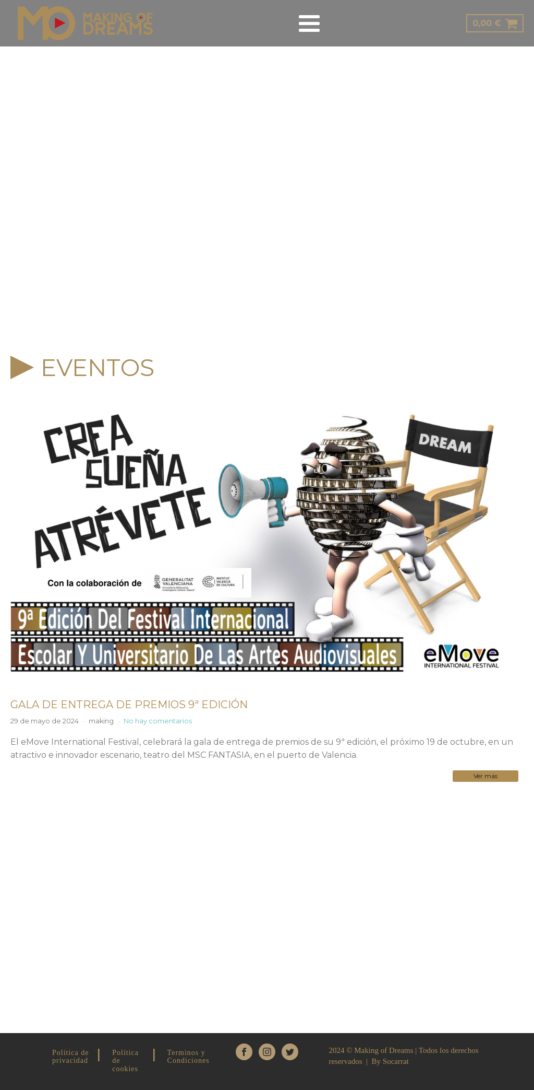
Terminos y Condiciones (188, 1056)
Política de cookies (125, 1061)
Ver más (485, 776)
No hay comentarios (158, 721)
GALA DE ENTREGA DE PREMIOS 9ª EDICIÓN (129, 704)
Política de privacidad (70, 1056)
